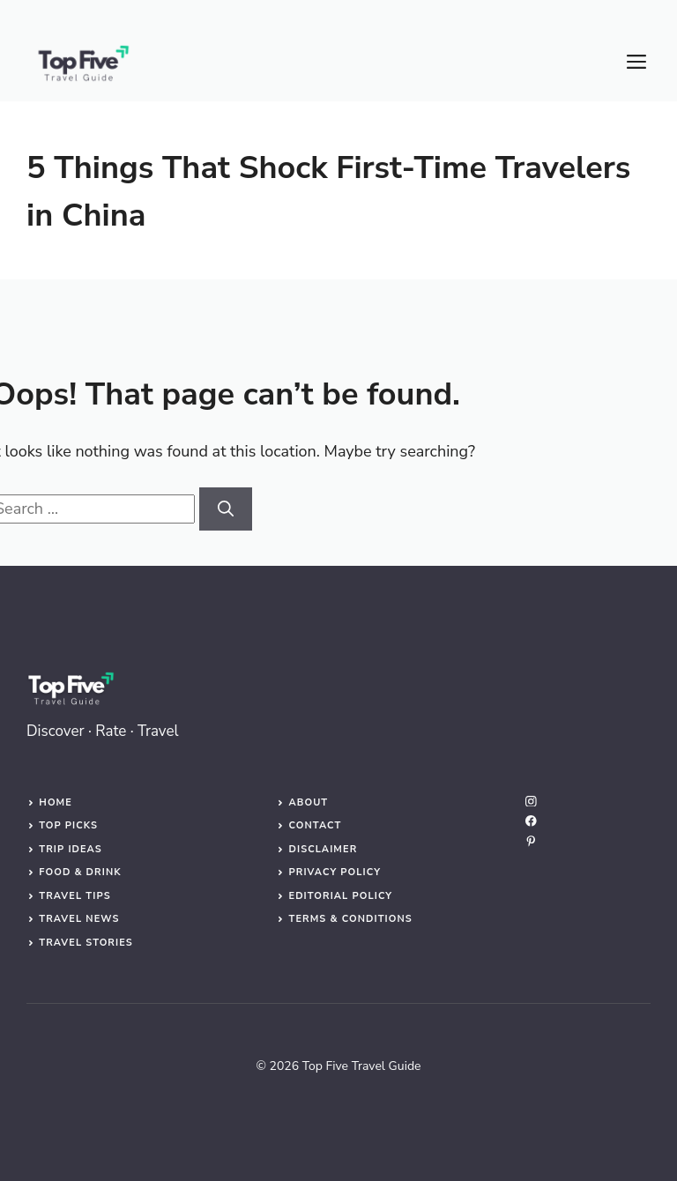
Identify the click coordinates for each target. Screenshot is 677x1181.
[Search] (225, 509)
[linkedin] (531, 841)
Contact (314, 825)
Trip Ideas (70, 849)
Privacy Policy (334, 872)
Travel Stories (86, 942)
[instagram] (531, 801)
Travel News (79, 918)
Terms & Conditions (350, 918)
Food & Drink (80, 872)
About (308, 802)
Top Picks (68, 825)
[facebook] (531, 821)
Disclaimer (322, 849)
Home (55, 802)
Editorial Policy (340, 895)
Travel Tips (74, 895)
